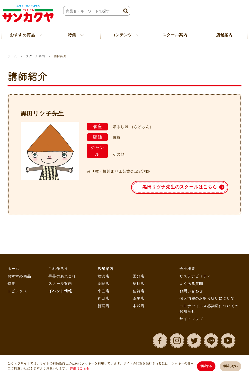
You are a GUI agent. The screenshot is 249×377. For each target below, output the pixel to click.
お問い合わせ (191, 291)
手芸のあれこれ (62, 276)
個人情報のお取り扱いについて (207, 298)
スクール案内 (174, 35)
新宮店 (103, 306)
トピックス (17, 291)
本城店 (139, 306)
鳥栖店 (139, 283)
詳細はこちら (79, 368)
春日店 (103, 298)
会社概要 (187, 269)
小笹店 (103, 291)
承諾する (206, 366)
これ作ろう (58, 269)
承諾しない (230, 366)
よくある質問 (191, 283)
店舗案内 (105, 269)
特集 (11, 283)
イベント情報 (60, 291)
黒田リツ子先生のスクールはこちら (179, 186)
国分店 (139, 276)
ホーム (12, 56)
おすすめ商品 (19, 276)
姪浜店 (103, 276)
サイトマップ (191, 319)
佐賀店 (139, 291)
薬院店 (103, 283)
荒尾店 (139, 298)
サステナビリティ (195, 276)
